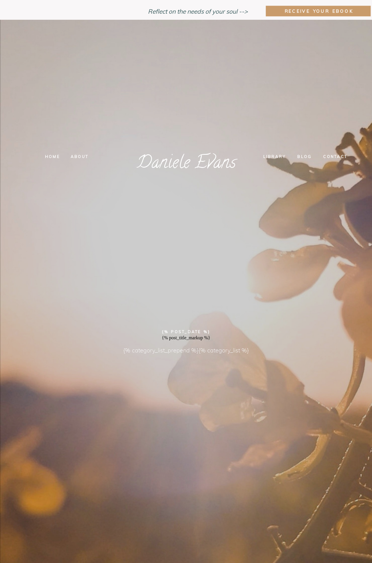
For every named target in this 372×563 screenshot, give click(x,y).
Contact (335, 156)
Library (274, 156)
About (79, 156)
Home (52, 156)
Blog (304, 156)
